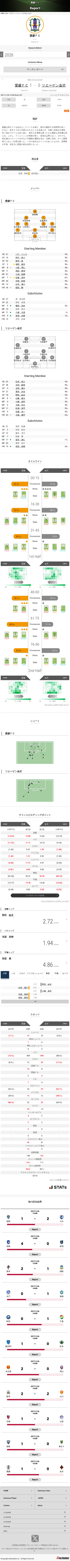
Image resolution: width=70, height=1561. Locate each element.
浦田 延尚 (20, 264)
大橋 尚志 (20, 405)
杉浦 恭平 (20, 408)
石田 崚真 (20, 385)
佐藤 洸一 (20, 412)
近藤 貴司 (20, 278)
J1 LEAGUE (7, 1512)
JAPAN (40, 1498)
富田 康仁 (20, 440)
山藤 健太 (20, 398)
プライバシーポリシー (33, 1545)
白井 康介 (20, 284)
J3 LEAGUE (7, 1522)
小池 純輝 (20, 274)
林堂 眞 (19, 261)
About (40, 1505)
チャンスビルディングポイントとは (54, 901)
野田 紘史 (20, 395)
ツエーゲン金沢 (54, 85)
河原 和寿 (20, 281)
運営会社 (45, 1545)
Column (6, 1505)
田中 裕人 (20, 257)
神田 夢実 (20, 271)
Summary (6, 1526)
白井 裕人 (20, 382)
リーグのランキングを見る (35, 895)
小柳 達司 (20, 402)
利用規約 (16, 1545)
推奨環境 (22, 1545)
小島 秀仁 (20, 268)
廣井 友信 (20, 392)
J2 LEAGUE (7, 1517)
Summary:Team (44, 1491)
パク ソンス (21, 254)
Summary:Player (10, 1498)
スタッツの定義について (59, 1180)
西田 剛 (19, 288)
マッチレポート (35, 69)
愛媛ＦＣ (21, 85)
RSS (66, 111)
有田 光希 (20, 316)
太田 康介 (20, 388)
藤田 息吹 (20, 306)
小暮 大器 (20, 312)
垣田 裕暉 (20, 446)
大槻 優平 (20, 415)
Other (5, 1531)
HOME (2, 13)
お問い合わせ (53, 1545)
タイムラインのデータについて (56, 705)
